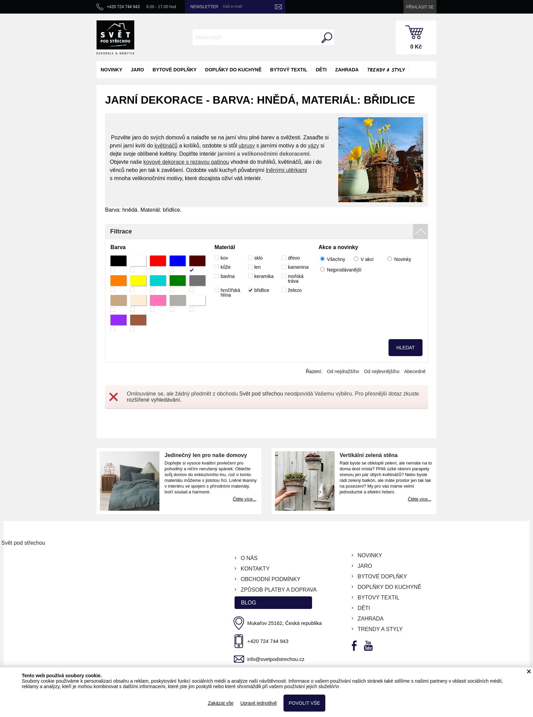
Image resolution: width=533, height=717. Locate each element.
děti (321, 69)
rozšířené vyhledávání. (154, 400)
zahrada (347, 69)
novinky (111, 69)
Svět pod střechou (261, 394)
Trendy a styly (386, 70)
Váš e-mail (232, 6)
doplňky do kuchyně (233, 69)
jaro (137, 69)
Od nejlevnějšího (381, 371)
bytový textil (288, 69)
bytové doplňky (175, 69)
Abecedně (415, 371)
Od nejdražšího (343, 371)
